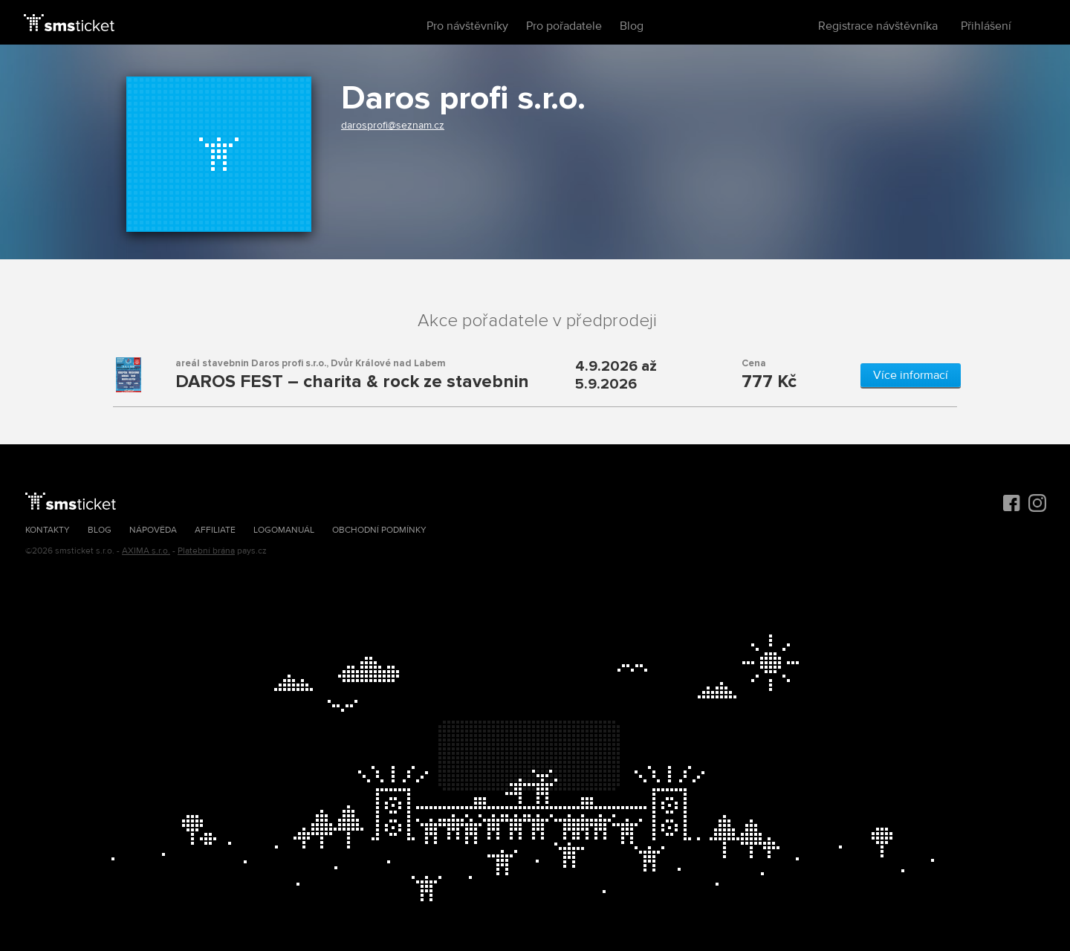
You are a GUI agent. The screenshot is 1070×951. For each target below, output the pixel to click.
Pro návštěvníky (467, 26)
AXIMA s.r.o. (146, 550)
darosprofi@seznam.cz (392, 125)
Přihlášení (986, 26)
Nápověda (153, 530)
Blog (631, 26)
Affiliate (215, 530)
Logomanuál (283, 530)
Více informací (910, 375)
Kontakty (47, 530)
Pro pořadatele (564, 26)
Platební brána (206, 550)
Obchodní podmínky (379, 530)
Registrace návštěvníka (878, 26)
